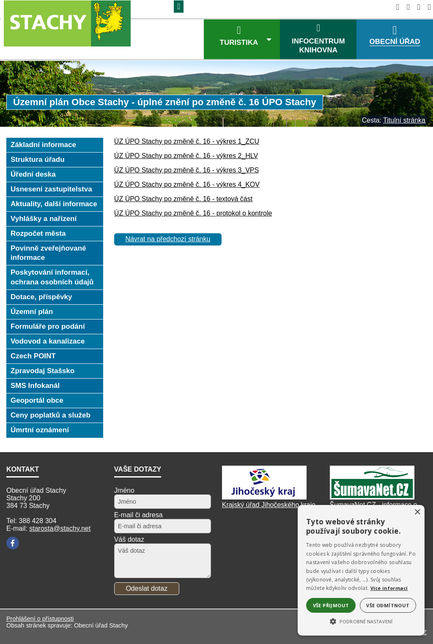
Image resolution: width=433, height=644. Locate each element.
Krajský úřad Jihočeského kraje (268, 504)
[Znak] (179, 6)
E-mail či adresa (138, 514)
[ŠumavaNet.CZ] (372, 497)
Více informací (389, 588)
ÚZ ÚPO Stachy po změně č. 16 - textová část (183, 198)
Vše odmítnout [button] (387, 605)
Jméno (124, 490)
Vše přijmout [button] (331, 605)
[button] (361, 621)
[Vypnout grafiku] (405, 7)
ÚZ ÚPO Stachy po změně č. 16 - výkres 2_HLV (186, 155)
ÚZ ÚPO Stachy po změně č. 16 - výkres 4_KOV (187, 184)
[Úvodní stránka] (395, 7)
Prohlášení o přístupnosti (40, 618)
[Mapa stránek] (416, 7)
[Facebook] (12, 543)
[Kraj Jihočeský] (264, 497)
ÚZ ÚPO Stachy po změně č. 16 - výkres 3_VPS (186, 170)
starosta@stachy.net (59, 528)
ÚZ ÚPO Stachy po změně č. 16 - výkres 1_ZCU (186, 141)
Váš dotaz (129, 539)
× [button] (417, 512)
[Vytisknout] (427, 7)
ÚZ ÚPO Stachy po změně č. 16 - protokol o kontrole (193, 213)
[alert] (361, 570)
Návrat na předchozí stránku (167, 239)
